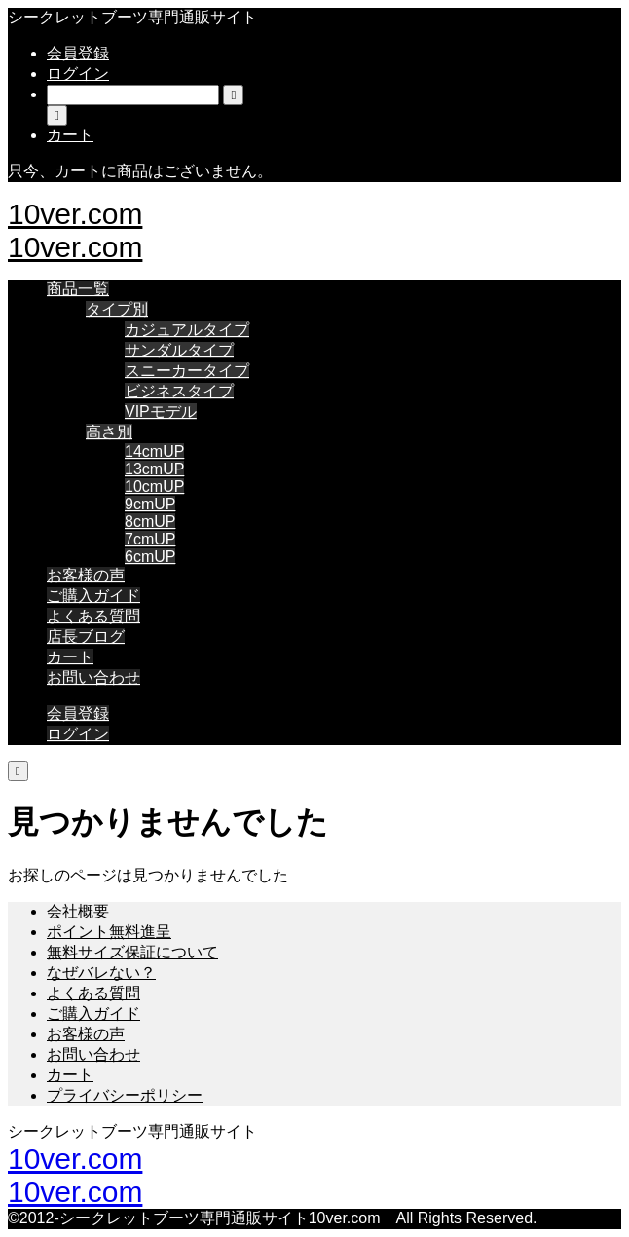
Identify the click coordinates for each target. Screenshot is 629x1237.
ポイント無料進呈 (109, 931)
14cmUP (154, 451)
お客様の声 (86, 575)
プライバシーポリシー (125, 1095)
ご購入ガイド (93, 595)
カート (70, 657)
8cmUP (150, 521)
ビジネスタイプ (179, 391)
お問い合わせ (93, 677)
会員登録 (78, 53)
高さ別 (109, 432)
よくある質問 (93, 616)
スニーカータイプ (187, 370)
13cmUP (154, 469)
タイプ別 (117, 309)
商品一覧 (78, 289)
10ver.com (75, 214)
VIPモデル (161, 411)
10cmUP (154, 486)
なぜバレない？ (101, 972)
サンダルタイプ (179, 350)
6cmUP (150, 556)
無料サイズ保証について (132, 952)
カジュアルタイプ (187, 329)
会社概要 (78, 911)
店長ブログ (86, 636)
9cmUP (150, 504)
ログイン (78, 73)
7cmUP (150, 539)
